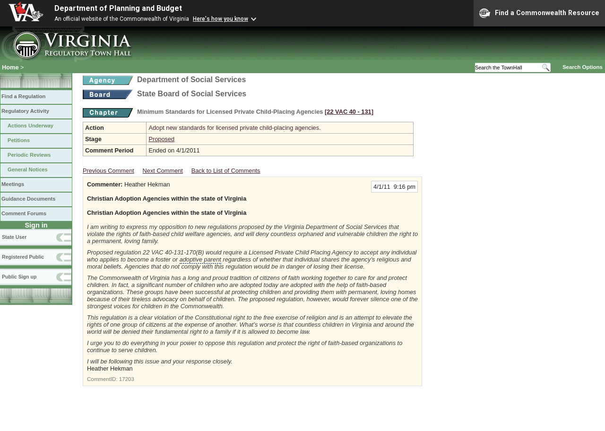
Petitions (19, 140)
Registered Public (23, 257)
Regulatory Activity (25, 111)
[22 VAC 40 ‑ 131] (349, 111)
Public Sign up (19, 276)
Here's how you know (220, 19)
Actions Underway (30, 125)
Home (10, 67)
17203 (126, 379)
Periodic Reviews (29, 155)
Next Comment (163, 170)
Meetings (12, 184)
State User (14, 237)
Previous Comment (108, 170)
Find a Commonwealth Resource (539, 13)
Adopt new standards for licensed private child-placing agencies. (234, 127)
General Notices (28, 169)
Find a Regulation (23, 96)
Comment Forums (23, 213)
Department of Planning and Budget (118, 8)
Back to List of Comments (225, 170)
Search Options (582, 67)
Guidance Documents (28, 199)
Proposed (161, 139)
